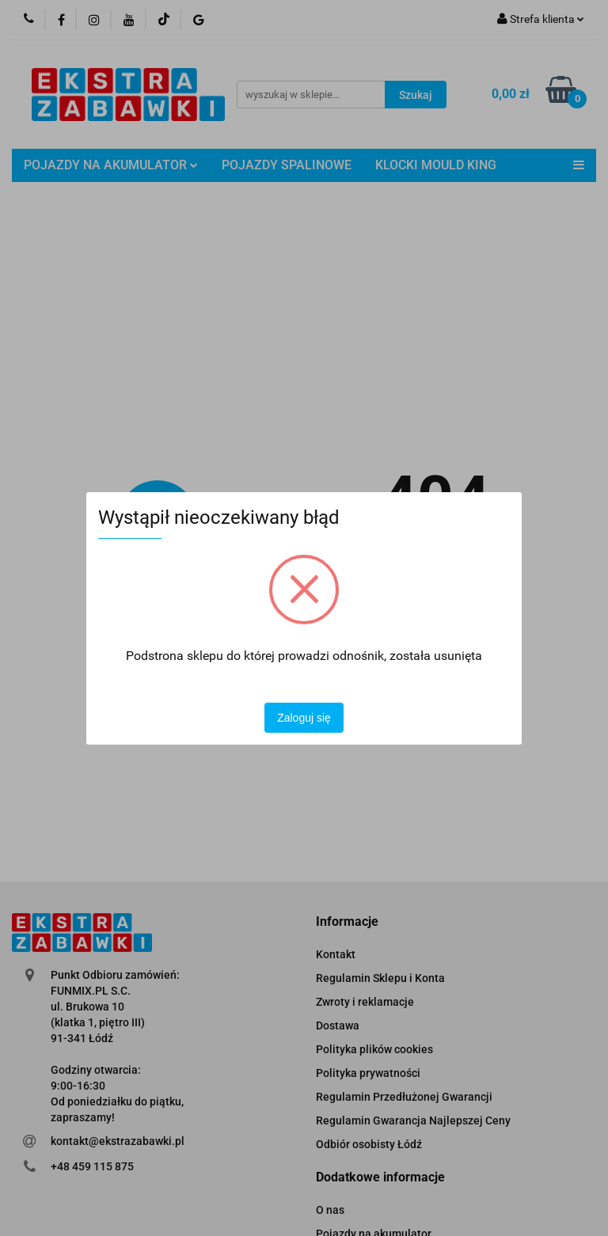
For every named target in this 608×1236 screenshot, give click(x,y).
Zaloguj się (304, 717)
